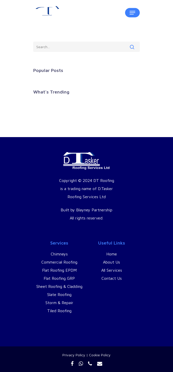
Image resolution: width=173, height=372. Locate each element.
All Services (111, 270)
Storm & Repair (59, 302)
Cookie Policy (100, 355)
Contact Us (111, 278)
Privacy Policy (73, 355)
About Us (111, 262)
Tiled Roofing (59, 310)
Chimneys (59, 254)
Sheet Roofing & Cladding (59, 286)
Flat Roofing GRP (59, 278)
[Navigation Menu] (132, 12)
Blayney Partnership (94, 210)
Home (111, 254)
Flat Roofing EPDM (59, 270)
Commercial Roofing (59, 262)
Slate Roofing (59, 294)
